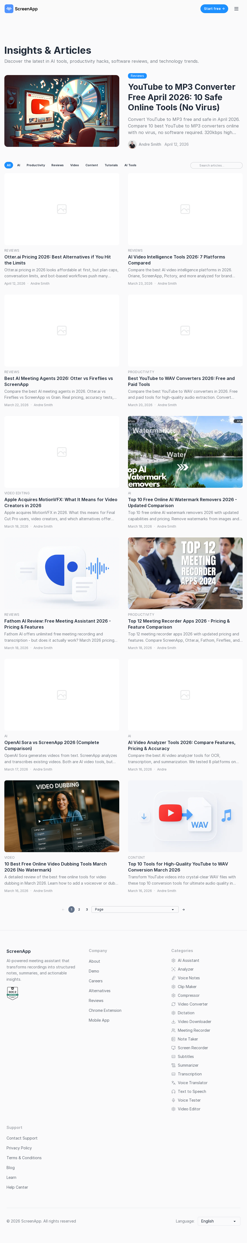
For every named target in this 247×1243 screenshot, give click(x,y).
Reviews (137, 76)
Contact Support (22, 1138)
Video (74, 165)
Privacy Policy (19, 1148)
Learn (11, 1177)
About (94, 961)
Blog (11, 1167)
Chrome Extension (105, 1010)
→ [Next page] (183, 909)
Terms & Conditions (24, 1157)
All (9, 165)
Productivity (36, 165)
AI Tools (130, 165)
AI (18, 165)
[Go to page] (135, 909)
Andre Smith (150, 144)
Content (92, 165)
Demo (94, 971)
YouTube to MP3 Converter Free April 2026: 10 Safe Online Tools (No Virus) (182, 97)
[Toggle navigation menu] (236, 9)
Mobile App (99, 1020)
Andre (161, 769)
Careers (96, 981)
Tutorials (111, 165)
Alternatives (100, 990)
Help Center (17, 1187)
